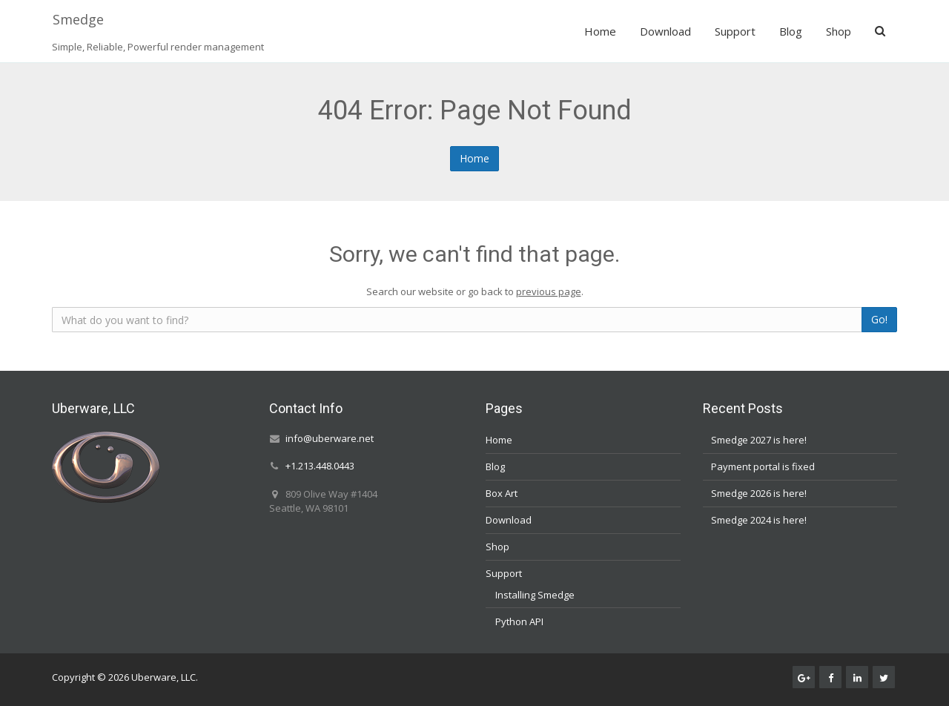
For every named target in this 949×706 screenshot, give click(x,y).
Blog (790, 31)
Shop (838, 31)
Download (665, 31)
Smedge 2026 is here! (759, 493)
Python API (519, 621)
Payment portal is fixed (763, 466)
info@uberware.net (329, 438)
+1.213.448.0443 (319, 466)
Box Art (502, 493)
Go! (879, 319)
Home (600, 31)
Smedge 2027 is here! (759, 439)
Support (735, 31)
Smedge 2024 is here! (759, 520)
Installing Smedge (535, 594)
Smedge (78, 19)
